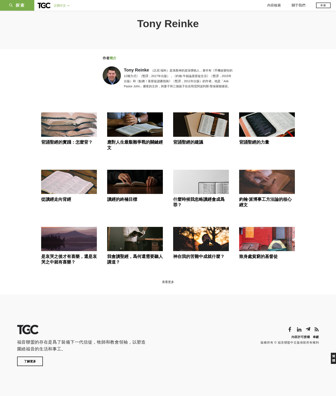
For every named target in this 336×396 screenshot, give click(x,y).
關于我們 (298, 5)
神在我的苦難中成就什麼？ (199, 256)
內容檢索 (274, 5)
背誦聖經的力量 (254, 142)
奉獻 (323, 5)
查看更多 (168, 282)
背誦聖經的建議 (188, 142)
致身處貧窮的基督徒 (258, 256)
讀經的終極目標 (122, 199)
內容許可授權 (300, 337)
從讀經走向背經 (56, 199)
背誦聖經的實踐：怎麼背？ (67, 142)
